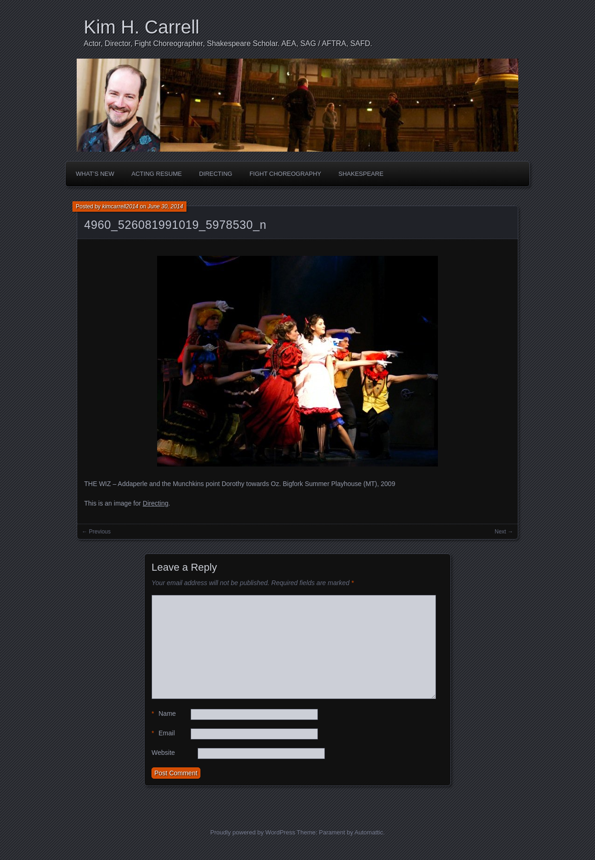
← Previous (96, 531)
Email (163, 733)
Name (164, 714)
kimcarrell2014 (120, 206)
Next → (504, 531)
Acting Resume (157, 173)
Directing (215, 173)
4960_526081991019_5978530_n (175, 224)
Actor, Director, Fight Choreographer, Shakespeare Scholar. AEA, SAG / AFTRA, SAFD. (228, 43)
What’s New (95, 173)
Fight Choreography (285, 173)
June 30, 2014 (165, 206)
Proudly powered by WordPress (252, 832)
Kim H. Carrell (141, 27)
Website (163, 752)
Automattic (369, 832)
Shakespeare (360, 173)
